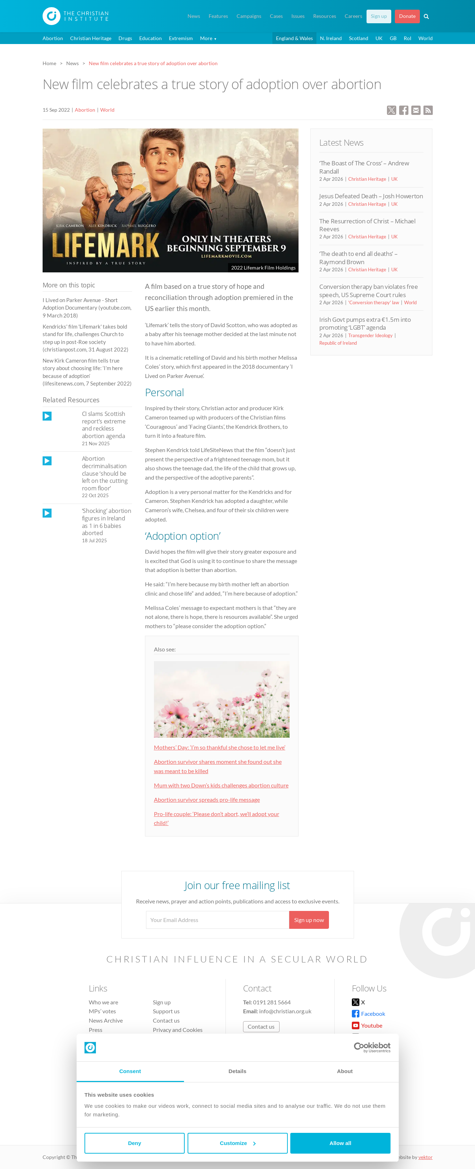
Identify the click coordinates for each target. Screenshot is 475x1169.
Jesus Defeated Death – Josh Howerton (371, 196)
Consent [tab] (130, 1071)
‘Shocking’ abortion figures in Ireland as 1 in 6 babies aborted (106, 522)
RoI (407, 38)
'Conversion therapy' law (373, 302)
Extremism (181, 38)
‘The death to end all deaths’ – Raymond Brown (358, 257)
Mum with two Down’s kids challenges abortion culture (221, 785)
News (194, 16)
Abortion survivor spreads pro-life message (207, 799)
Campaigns (249, 16)
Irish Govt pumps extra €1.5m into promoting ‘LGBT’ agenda (365, 323)
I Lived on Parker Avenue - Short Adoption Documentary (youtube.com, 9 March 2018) (87, 308)
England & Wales (294, 38)
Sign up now (309, 919)
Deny (134, 1143)
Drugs (125, 38)
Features (218, 16)
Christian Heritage (90, 38)
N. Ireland (331, 38)
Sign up (379, 16)
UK (379, 38)
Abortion (53, 38)
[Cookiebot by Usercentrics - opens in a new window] (359, 1047)
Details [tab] (238, 1071)
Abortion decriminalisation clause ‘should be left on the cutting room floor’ (105, 473)
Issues (298, 16)
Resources (324, 16)
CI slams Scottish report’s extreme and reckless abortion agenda (104, 425)
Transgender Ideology (370, 335)
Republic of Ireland (338, 343)
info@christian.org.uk (285, 1011)
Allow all (341, 1143)
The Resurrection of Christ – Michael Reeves (367, 225)
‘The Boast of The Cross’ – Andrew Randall (364, 167)
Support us (166, 1011)
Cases (276, 16)
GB (393, 38)
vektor (425, 1157)
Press (95, 1029)
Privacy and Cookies (178, 1029)
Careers (353, 16)
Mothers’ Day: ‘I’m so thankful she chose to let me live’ (219, 747)
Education (150, 38)
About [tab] (345, 1071)
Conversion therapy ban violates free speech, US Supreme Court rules (368, 290)
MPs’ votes (102, 1011)
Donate (407, 16)
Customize (238, 1143)
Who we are (103, 1002)
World (425, 38)
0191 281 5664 (272, 1002)
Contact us (166, 1020)
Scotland (358, 38)
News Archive (106, 1020)
